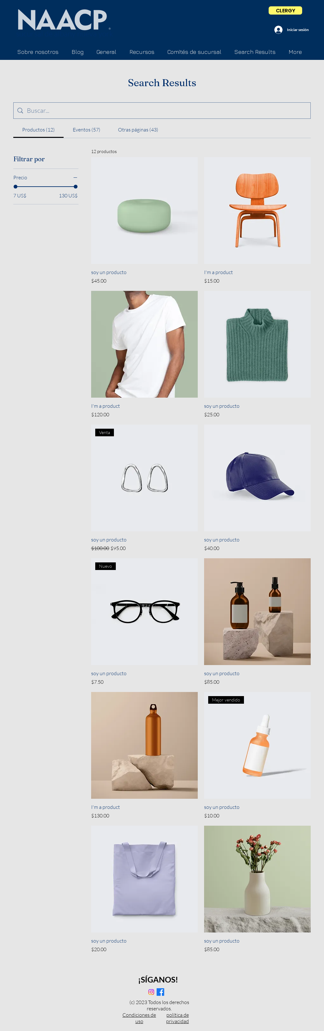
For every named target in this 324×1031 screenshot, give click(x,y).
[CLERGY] (285, 10)
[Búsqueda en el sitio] (166, 110)
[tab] (38, 129)
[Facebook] (160, 992)
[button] (194, 52)
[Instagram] (151, 992)
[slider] (15, 186)
